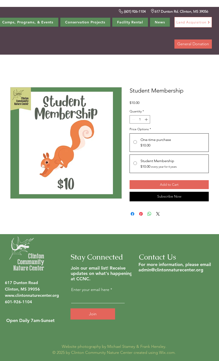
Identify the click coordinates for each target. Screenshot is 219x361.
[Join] (92, 314)
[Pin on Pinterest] (141, 214)
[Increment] (146, 119)
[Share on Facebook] (132, 214)
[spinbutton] (140, 119)
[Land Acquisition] (193, 22)
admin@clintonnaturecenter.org (170, 269)
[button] (85, 22)
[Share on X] (158, 214)
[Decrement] (133, 119)
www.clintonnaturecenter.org (32, 295)
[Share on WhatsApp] (149, 214)
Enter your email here (90, 290)
